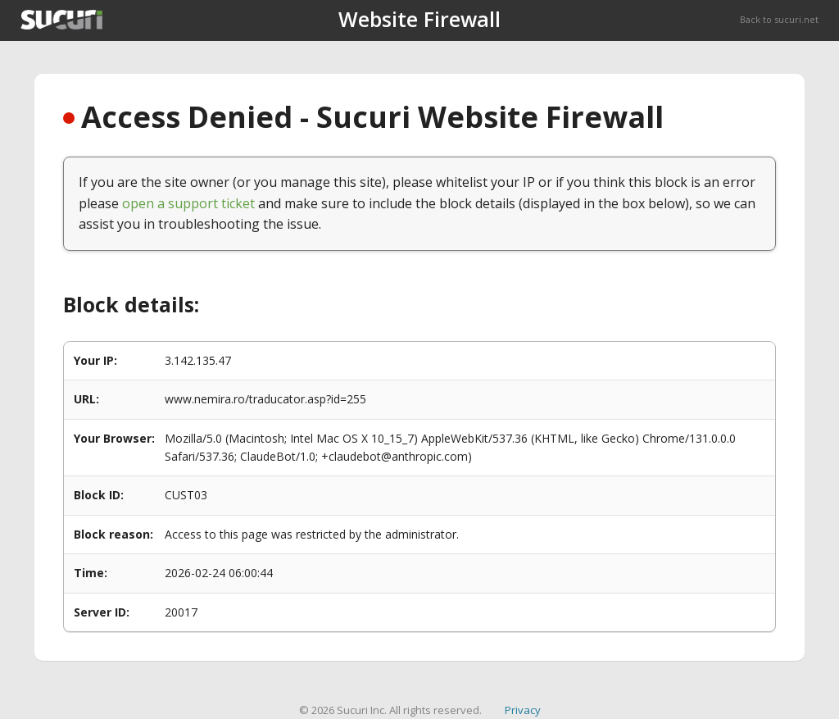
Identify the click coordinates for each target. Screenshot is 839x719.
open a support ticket (188, 203)
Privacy (523, 710)
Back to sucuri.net (779, 19)
